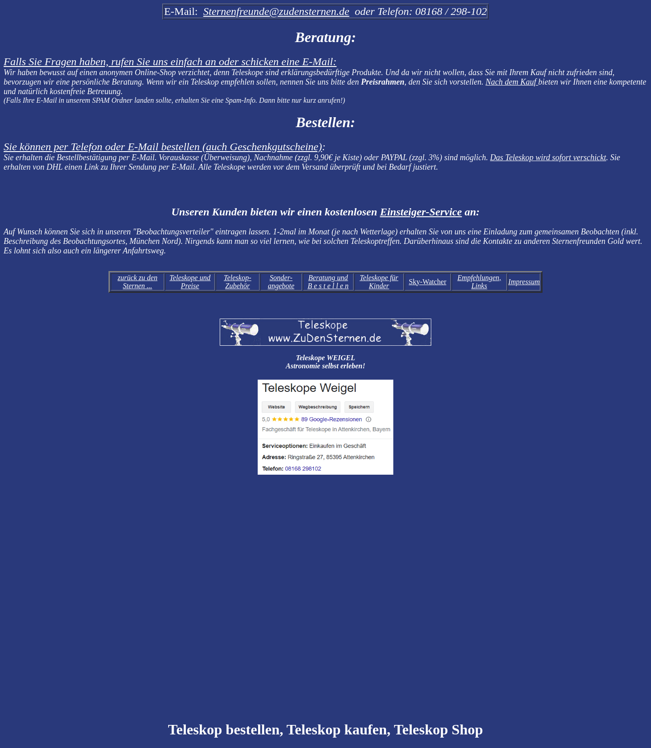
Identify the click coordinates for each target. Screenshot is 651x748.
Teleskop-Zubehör (237, 282)
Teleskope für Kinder (379, 282)
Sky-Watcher (427, 282)
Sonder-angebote (281, 282)
